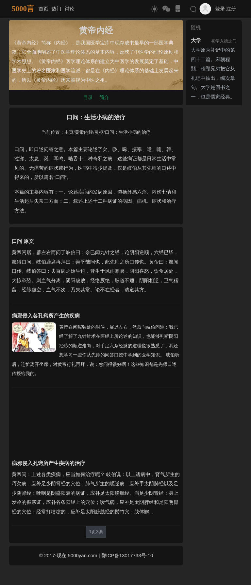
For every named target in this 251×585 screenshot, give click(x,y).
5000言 (23, 9)
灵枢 (99, 132)
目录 (88, 97)
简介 (104, 97)
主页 (69, 132)
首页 (43, 8)
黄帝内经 (84, 132)
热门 (56, 8)
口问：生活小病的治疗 (128, 132)
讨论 (70, 8)
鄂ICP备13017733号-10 (127, 555)
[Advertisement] (96, 420)
